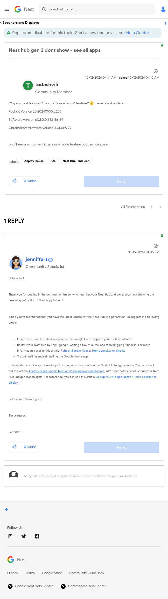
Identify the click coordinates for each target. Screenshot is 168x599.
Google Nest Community (24, 9)
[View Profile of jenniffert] (37, 259)
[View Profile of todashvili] (46, 85)
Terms (30, 573)
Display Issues (33, 161)
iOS (53, 161)
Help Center (137, 32)
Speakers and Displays (21, 23)
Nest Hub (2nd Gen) (76, 161)
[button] (14, 181)
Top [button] (6, 509)
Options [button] (165, 22)
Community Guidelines (86, 573)
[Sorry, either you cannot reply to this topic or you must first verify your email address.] (90, 476)
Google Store (52, 573)
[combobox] (97, 9)
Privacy (12, 573)
